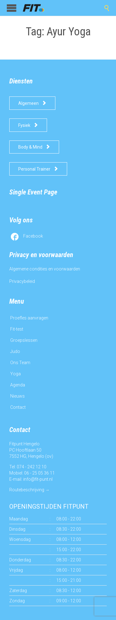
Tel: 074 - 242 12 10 (27, 466)
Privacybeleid (22, 281)
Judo (15, 351)
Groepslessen (23, 340)
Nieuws (17, 396)
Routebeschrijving (26, 489)
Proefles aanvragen (29, 317)
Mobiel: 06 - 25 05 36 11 (32, 473)
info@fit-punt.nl (38, 479)
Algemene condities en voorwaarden (44, 268)
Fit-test (16, 329)
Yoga (15, 373)
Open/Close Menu (11, 7)
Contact (18, 407)
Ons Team (20, 362)
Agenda (17, 384)
